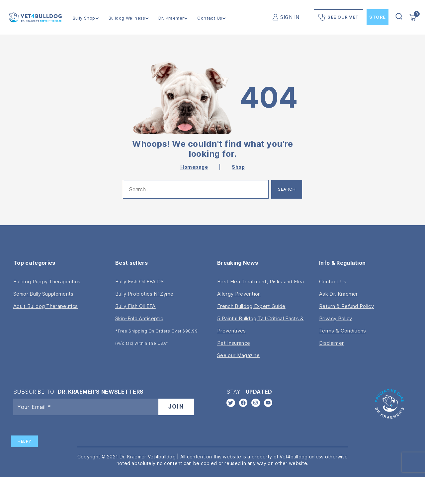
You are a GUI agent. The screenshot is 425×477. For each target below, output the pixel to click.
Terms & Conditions (342, 331)
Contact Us (210, 18)
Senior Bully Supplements (43, 294)
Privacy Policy (335, 318)
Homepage (194, 167)
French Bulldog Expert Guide (251, 306)
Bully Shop (84, 18)
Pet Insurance (233, 343)
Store (377, 17)
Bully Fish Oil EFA (135, 306)
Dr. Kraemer (171, 18)
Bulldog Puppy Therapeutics (46, 281)
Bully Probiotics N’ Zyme (144, 294)
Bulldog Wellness (127, 18)
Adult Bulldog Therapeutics (45, 306)
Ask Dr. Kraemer (338, 294)
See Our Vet (338, 17)
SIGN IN (289, 17)
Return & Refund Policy (346, 306)
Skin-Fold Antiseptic (139, 318)
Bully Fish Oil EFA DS (139, 281)
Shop (238, 167)
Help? (24, 441)
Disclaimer (331, 343)
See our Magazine (238, 355)
